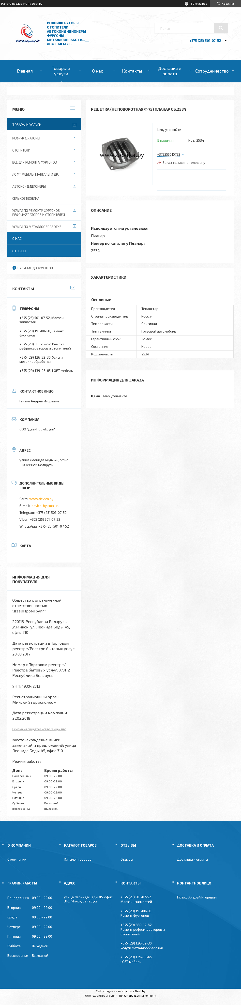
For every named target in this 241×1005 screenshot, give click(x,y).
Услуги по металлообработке (36, 227)
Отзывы (19, 251)
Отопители (21, 150)
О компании (16, 859)
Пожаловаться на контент (137, 995)
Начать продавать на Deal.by (21, 3)
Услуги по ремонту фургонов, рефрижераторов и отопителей (38, 213)
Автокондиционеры (29, 186)
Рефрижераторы (26, 138)
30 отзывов (199, 3)
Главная (25, 71)
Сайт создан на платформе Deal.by (120, 991)
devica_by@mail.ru (45, 505)
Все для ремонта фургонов (34, 162)
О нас (97, 71)
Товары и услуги (61, 70)
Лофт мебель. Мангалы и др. (35, 174)
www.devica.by (41, 499)
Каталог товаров (77, 859)
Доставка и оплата (169, 70)
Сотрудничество (212, 71)
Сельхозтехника (25, 198)
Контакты (132, 71)
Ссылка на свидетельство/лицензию (39, 729)
